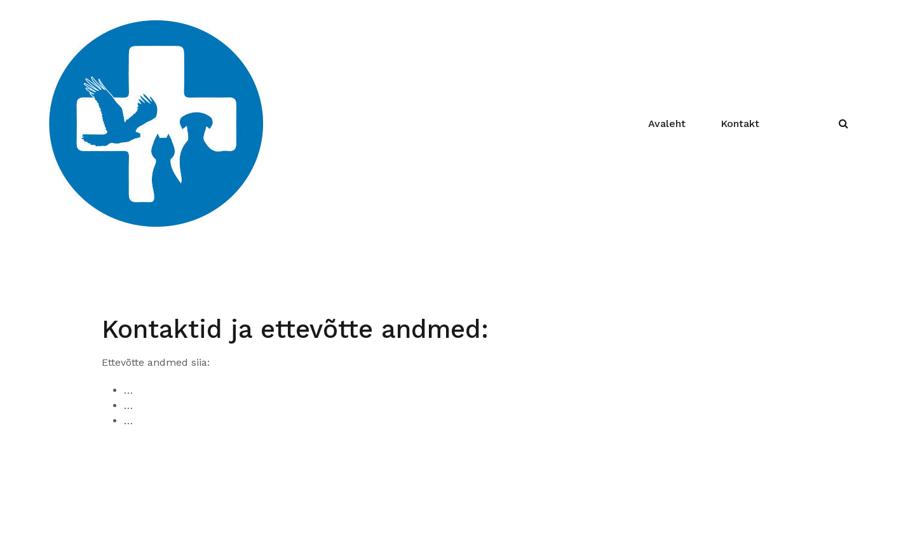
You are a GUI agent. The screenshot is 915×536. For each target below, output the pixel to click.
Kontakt (740, 123)
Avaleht (667, 123)
